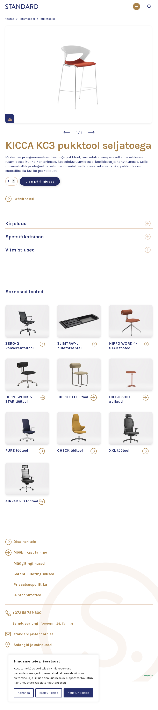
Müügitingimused (29, 563)
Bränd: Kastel (19, 199)
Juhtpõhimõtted (27, 595)
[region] (53, 678)
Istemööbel (27, 19)
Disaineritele (25, 542)
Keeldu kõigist (48, 693)
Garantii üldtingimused (34, 574)
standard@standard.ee (33, 634)
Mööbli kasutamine (30, 552)
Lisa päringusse (40, 181)
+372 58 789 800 (27, 613)
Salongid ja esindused (33, 645)
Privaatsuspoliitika (30, 584)
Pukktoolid (47, 19)
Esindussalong (43, 623)
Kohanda (24, 693)
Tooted (9, 19)
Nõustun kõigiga (78, 693)
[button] (67, 132)
